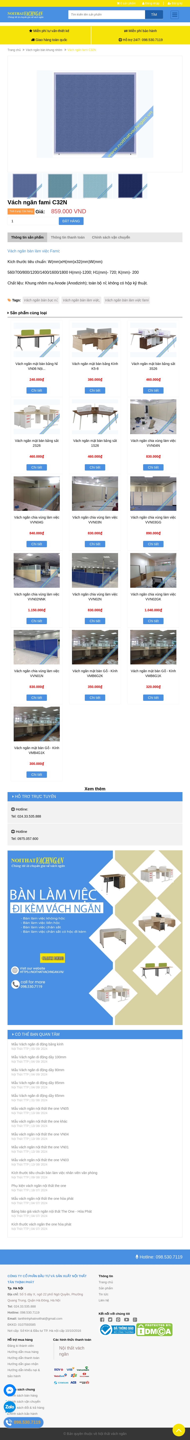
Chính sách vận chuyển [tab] (111, 237)
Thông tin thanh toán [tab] (68, 237)
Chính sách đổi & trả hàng (26, 1407)
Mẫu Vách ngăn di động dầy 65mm (37, 1096)
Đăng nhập (150, 3)
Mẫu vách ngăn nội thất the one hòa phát (42, 1198)
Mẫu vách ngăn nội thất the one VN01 (40, 1147)
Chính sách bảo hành (22, 1413)
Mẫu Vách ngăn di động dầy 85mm (37, 1083)
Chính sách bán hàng (23, 1395)
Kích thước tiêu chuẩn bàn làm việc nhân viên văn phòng (54, 1173)
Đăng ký (175, 3)
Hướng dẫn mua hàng (23, 1352)
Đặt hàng (71, 221)
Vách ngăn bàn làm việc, (81, 300)
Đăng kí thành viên (21, 1346)
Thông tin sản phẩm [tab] (27, 237)
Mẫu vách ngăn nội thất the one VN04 (40, 1134)
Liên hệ (104, 1300)
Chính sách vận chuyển (24, 1401)
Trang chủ (106, 1282)
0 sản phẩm (128, 3)
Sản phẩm (106, 1288)
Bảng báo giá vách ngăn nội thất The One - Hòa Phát (51, 1211)
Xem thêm (95, 788)
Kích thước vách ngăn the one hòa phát (41, 1224)
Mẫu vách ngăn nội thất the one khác (39, 1121)
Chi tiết (36, 390)
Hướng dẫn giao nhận (23, 1364)
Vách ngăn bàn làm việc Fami (33, 251)
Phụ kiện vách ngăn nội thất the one (38, 1186)
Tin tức (103, 1294)
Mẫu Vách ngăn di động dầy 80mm (37, 1070)
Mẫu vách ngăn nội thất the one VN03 (40, 1160)
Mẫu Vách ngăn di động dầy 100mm (38, 1057)
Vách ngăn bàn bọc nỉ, (41, 300)
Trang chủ (14, 50)
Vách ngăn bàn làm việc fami (127, 300)
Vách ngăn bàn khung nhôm (44, 50)
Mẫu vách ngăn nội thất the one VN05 (40, 1108)
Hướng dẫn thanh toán (23, 1358)
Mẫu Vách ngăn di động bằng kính (37, 1044)
